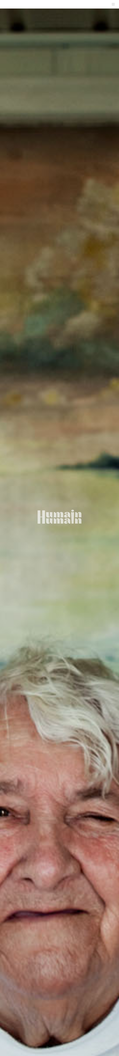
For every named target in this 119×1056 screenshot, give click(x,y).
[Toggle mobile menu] (113, 4)
